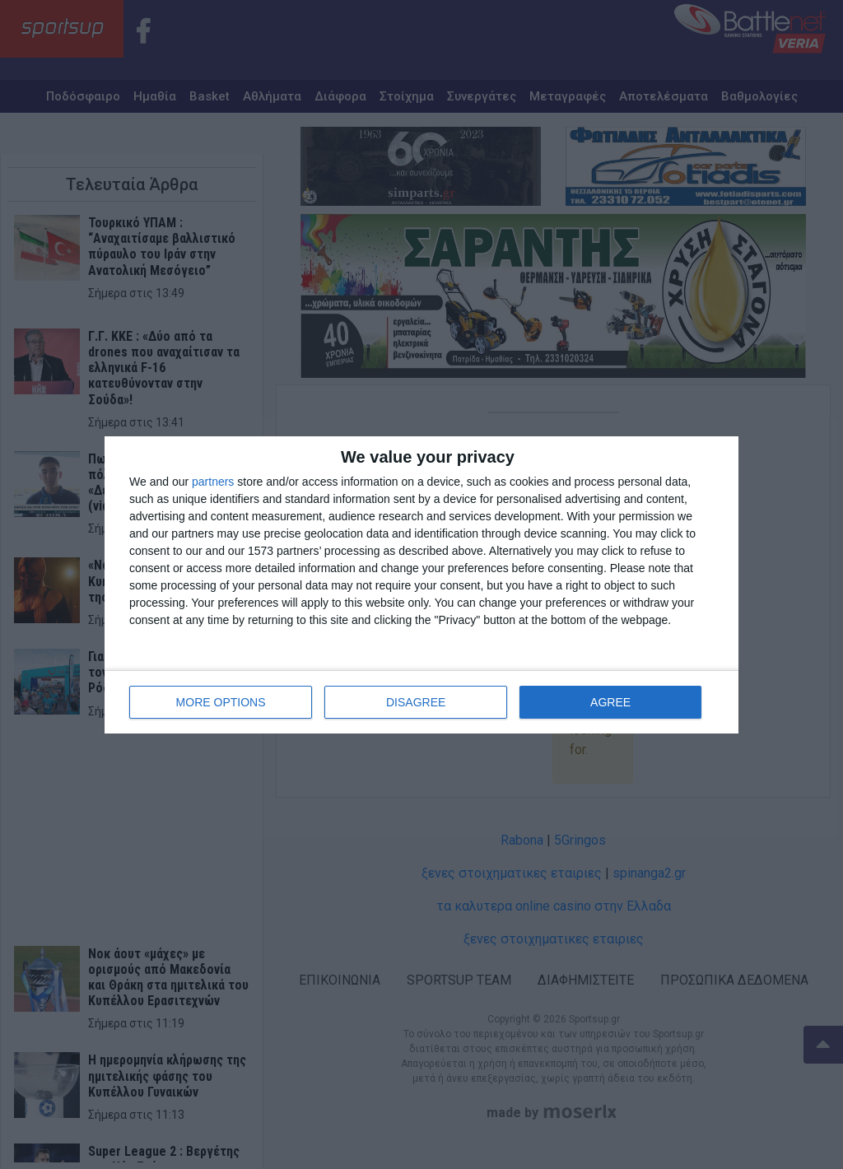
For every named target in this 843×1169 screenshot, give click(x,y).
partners (213, 481)
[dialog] (421, 585)
